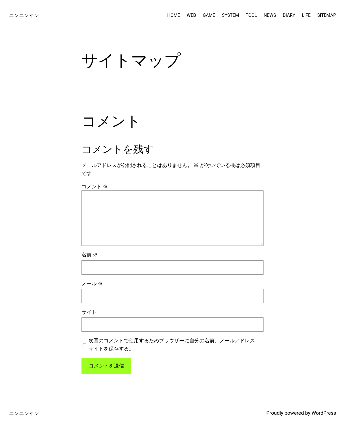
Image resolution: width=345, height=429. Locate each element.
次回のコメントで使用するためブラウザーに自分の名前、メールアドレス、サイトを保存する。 (174, 345)
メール (92, 283)
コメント (94, 186)
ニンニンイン (24, 15)
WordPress (324, 413)
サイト (89, 312)
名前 (89, 255)
